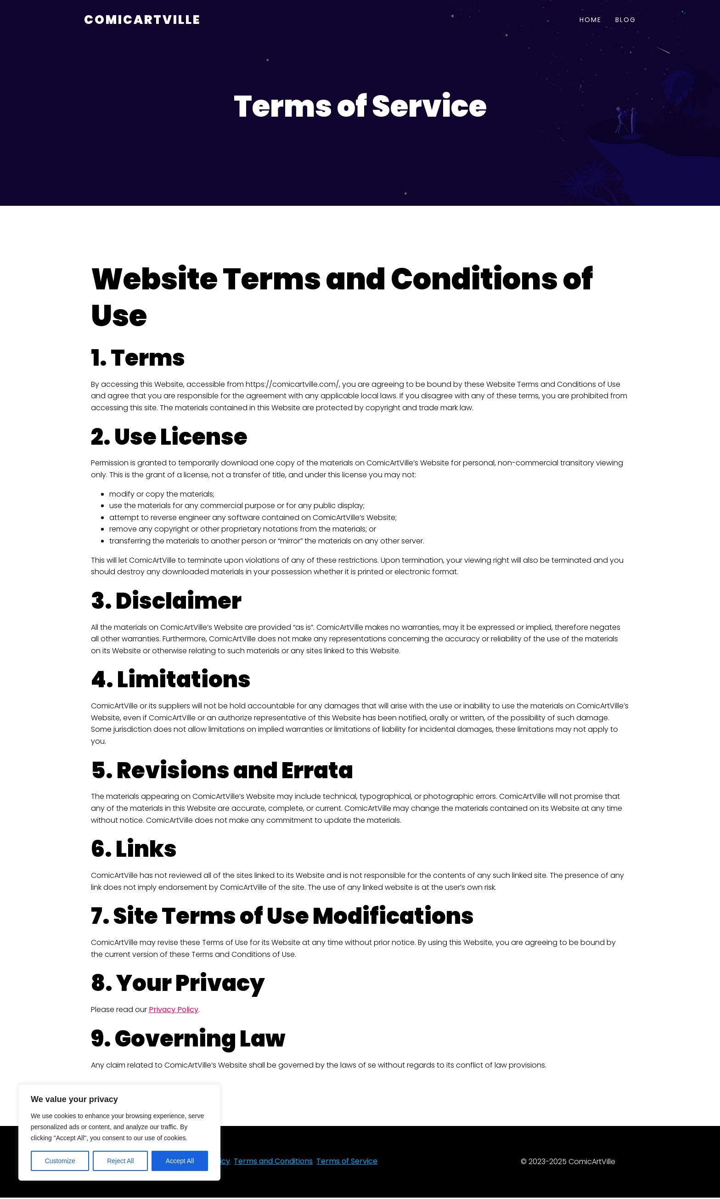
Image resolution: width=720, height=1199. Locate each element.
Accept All (180, 1161)
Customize (60, 1161)
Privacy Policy (173, 1011)
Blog (625, 20)
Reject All (120, 1161)
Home (590, 20)
